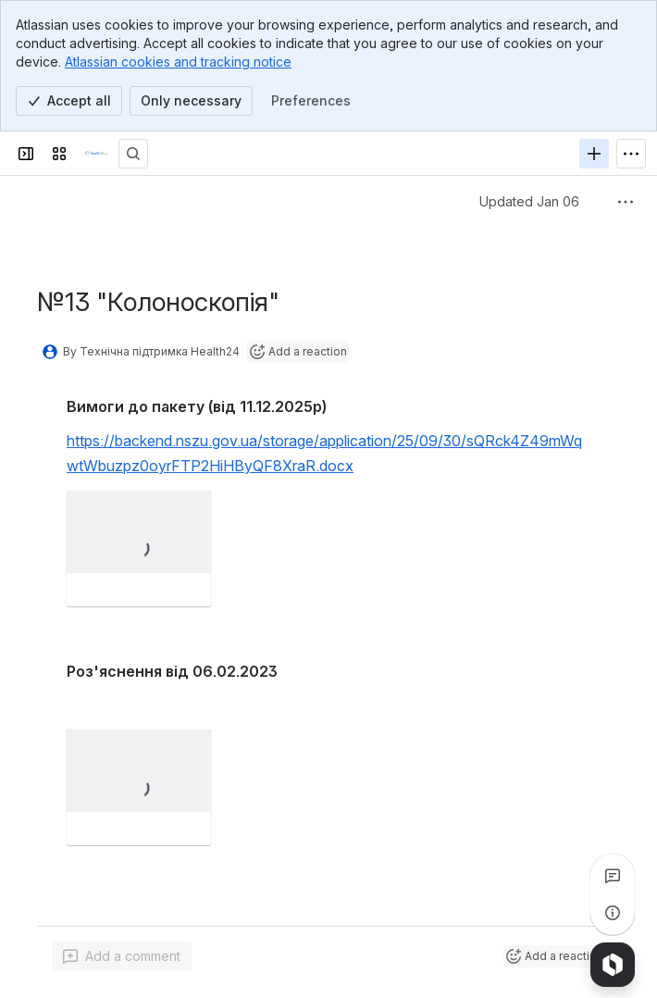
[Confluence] (96, 153)
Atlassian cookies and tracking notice (178, 61)
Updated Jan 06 (529, 201)
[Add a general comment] (122, 956)
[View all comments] (612, 876)
